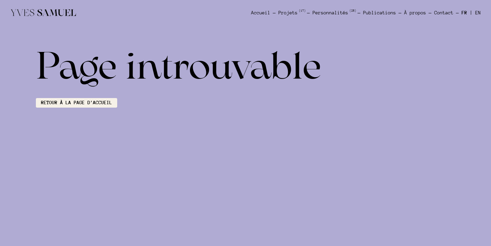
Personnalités (334, 12)
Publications (379, 12)
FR (464, 12)
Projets (291, 12)
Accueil (260, 12)
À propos (415, 12)
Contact (443, 12)
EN (478, 12)
